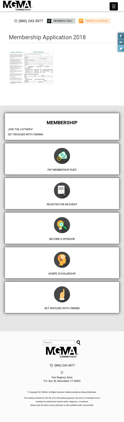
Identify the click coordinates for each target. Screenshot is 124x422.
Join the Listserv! (20, 129)
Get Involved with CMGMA (25, 134)
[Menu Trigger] (114, 6)
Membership (62, 122)
